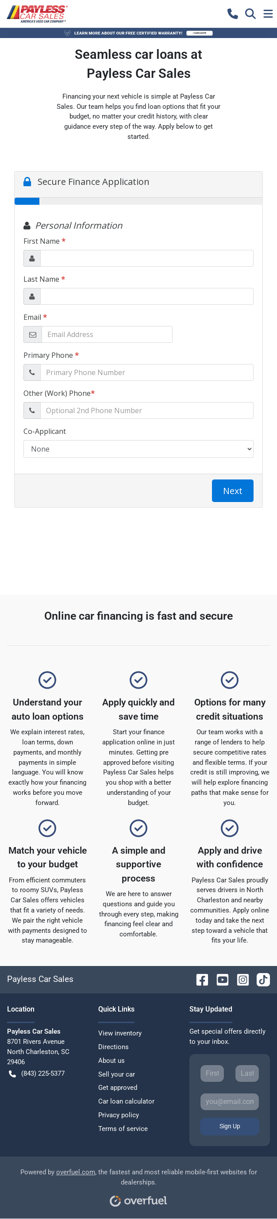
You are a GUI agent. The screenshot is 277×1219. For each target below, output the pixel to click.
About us (111, 1061)
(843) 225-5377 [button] (37, 1074)
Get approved (117, 1088)
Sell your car (116, 1074)
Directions (113, 1047)
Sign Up (229, 1126)
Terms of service (123, 1129)
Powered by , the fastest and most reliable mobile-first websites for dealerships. (138, 1184)
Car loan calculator (126, 1101)
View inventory (120, 1033)
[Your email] (229, 1102)
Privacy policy (118, 1115)
